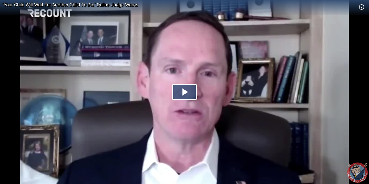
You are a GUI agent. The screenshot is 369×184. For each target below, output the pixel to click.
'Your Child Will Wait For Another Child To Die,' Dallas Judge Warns (70, 4)
